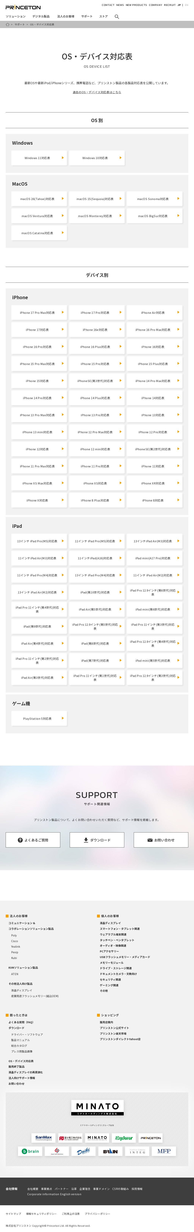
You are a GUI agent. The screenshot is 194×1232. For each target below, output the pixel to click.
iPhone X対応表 (37, 500)
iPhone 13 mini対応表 (37, 432)
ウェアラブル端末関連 (113, 934)
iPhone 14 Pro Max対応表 (153, 381)
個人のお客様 (110, 916)
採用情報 (137, 1189)
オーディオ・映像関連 (113, 945)
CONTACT (108, 5)
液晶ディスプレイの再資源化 (26, 1072)
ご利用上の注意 (71, 1214)
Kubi (14, 958)
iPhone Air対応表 (153, 313)
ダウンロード (16, 1028)
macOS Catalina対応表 (37, 233)
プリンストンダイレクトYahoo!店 (120, 1039)
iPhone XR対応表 (153, 483)
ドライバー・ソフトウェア (27, 1034)
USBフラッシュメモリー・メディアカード (125, 957)
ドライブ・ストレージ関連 (116, 968)
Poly (14, 935)
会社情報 (11, 1189)
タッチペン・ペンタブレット (117, 940)
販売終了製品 (16, 1066)
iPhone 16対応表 (152, 347)
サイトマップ (13, 1214)
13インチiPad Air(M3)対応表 (153, 541)
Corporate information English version (54, 1194)
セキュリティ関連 (110, 979)
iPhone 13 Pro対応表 (95, 415)
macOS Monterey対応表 (95, 216)
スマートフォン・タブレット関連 (120, 929)
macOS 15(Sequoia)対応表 (95, 199)
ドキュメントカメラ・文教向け (118, 974)
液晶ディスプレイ (21, 990)
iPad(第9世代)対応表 (37, 626)
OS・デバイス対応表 (21, 1061)
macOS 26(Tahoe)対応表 (37, 199)
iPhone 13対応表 (152, 415)
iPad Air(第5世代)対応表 (95, 609)
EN (186, 5)
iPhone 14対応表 (152, 398)
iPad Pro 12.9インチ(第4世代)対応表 (153, 643)
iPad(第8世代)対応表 (95, 643)
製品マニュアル (20, 1040)
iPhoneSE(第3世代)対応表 (95, 381)
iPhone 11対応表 (152, 466)
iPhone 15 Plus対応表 (153, 364)
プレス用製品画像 (21, 1051)
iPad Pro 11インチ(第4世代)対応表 (37, 609)
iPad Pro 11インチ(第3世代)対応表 (152, 626)
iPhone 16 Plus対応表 (95, 347)
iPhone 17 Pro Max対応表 (37, 313)
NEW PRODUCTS (136, 5)
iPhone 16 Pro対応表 (37, 347)
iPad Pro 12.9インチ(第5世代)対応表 (95, 626)
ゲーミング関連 (109, 985)
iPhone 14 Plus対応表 (95, 398)
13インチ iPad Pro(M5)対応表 (37, 541)
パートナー (62, 1189)
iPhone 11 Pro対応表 (95, 466)
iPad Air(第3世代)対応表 (37, 678)
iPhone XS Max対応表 (37, 483)
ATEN (14, 974)
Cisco (14, 941)
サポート (20, 24)
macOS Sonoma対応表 (153, 199)
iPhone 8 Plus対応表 (95, 500)
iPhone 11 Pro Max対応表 (37, 466)
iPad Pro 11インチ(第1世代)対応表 (95, 678)
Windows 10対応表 (95, 158)
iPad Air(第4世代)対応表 (37, 643)
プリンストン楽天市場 (113, 1033)
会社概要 (32, 1189)
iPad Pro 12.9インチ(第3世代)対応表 (153, 678)
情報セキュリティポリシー (41, 1214)
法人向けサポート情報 (22, 1078)
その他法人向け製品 (20, 984)
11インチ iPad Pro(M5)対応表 (95, 541)
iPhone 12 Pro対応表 (152, 432)
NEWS (120, 5)
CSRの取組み (120, 1189)
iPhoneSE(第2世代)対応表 (153, 449)
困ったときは (19, 1015)
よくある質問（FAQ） (22, 1022)
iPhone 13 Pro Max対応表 (37, 415)
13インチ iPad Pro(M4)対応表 (95, 575)
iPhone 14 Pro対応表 (37, 398)
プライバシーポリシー (97, 1214)
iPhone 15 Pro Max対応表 (37, 364)
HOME (7, 24)
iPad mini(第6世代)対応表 (152, 609)
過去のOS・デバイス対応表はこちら (97, 92)
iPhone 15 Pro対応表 (95, 364)
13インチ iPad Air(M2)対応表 (37, 592)
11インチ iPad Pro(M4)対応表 (37, 575)
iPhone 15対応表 (37, 381)
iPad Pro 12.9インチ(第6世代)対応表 (153, 592)
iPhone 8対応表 (153, 500)
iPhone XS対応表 (95, 483)
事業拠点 (46, 1189)
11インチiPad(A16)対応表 (95, 558)
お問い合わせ (16, 1083)
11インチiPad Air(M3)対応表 (37, 558)
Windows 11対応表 (37, 158)
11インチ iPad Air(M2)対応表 (152, 575)
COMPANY (155, 5)
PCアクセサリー (109, 951)
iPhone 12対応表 (37, 449)
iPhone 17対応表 (37, 330)
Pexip (14, 952)
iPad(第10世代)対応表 (95, 592)
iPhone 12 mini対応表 (95, 449)
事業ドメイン (101, 1189)
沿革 (74, 1189)
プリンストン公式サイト (114, 1028)
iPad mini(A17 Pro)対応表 (153, 558)
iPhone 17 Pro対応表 (95, 313)
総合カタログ (19, 1046)
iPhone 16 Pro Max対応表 (153, 330)
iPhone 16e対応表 (95, 330)
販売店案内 (106, 1022)
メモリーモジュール (112, 962)
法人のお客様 (19, 916)
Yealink (15, 946)
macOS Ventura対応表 (37, 216)
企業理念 (84, 1189)
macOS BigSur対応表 (153, 216)
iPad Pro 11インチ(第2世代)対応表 (37, 661)
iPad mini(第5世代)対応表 (152, 660)
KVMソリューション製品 (23, 967)
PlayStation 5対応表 (37, 718)
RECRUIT (170, 5)
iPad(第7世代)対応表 (95, 660)
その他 (104, 991)
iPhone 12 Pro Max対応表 (95, 432)
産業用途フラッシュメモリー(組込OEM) (35, 996)
